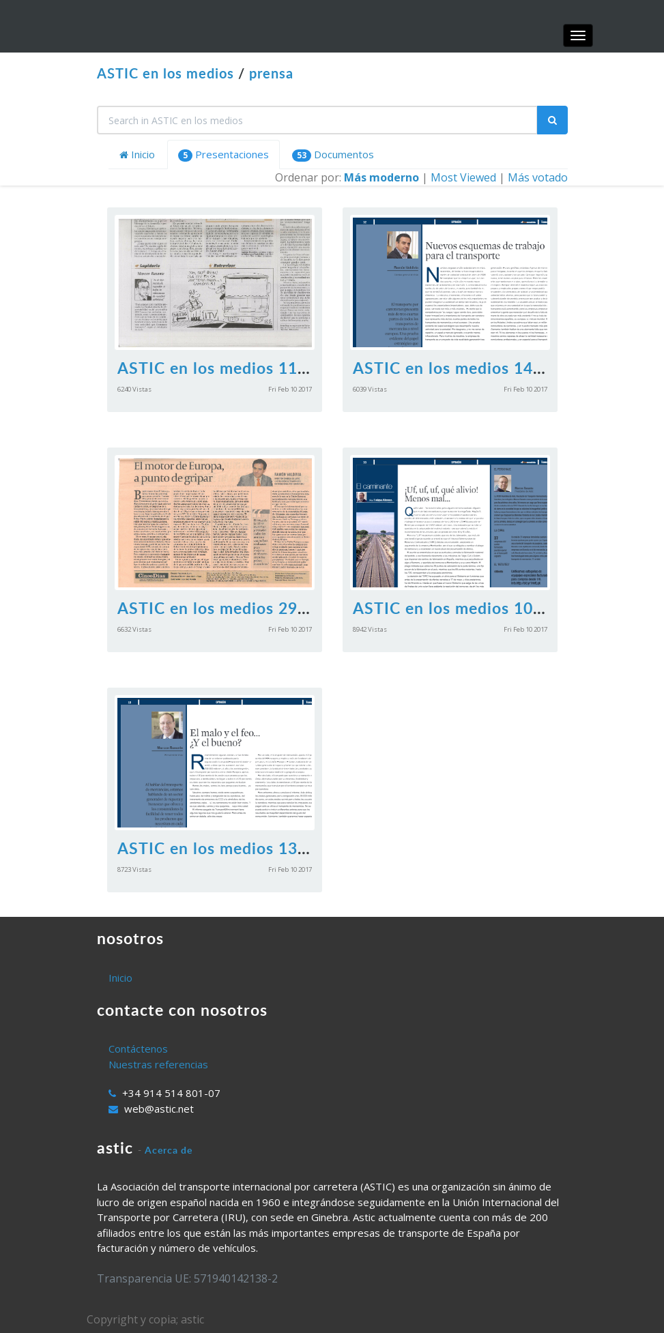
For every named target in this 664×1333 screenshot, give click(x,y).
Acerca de (168, 1149)
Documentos (333, 154)
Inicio (137, 154)
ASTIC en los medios (165, 73)
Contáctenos (138, 1048)
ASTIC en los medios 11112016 (236, 368)
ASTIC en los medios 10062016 (471, 608)
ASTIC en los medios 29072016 (236, 608)
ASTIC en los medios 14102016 (471, 368)
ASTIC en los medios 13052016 (236, 848)
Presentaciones (223, 154)
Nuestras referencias (158, 1064)
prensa (271, 73)
